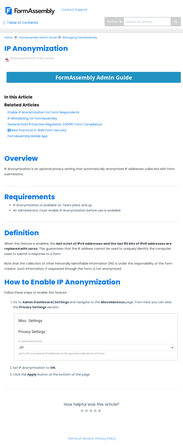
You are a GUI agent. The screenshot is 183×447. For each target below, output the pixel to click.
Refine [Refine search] (114, 21)
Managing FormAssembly (80, 37)
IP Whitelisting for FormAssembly (32, 118)
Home (8, 37)
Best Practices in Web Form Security (37, 130)
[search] (147, 21)
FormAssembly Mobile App (27, 136)
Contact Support (74, 9)
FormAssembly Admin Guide (38, 37)
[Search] (176, 21)
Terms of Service (80, 438)
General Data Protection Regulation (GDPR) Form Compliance (55, 124)
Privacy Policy (105, 438)
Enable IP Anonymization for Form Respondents (43, 112)
